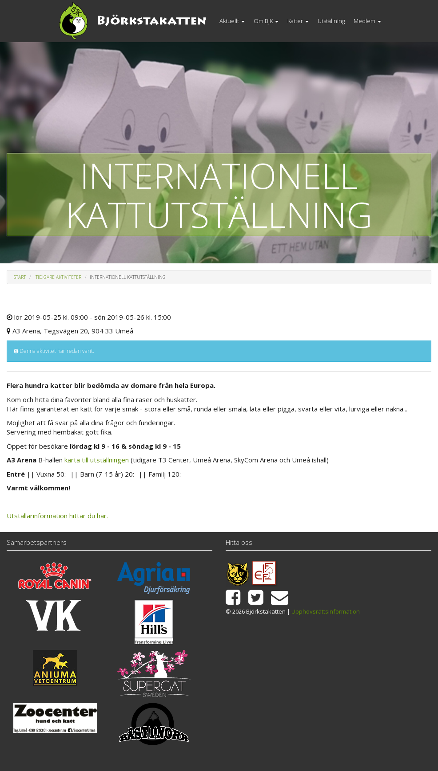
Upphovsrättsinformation (325, 611)
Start (20, 277)
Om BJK (266, 21)
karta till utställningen (96, 459)
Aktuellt (232, 21)
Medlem (367, 21)
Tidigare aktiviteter (58, 277)
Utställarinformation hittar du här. (57, 515)
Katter (298, 21)
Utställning (331, 21)
